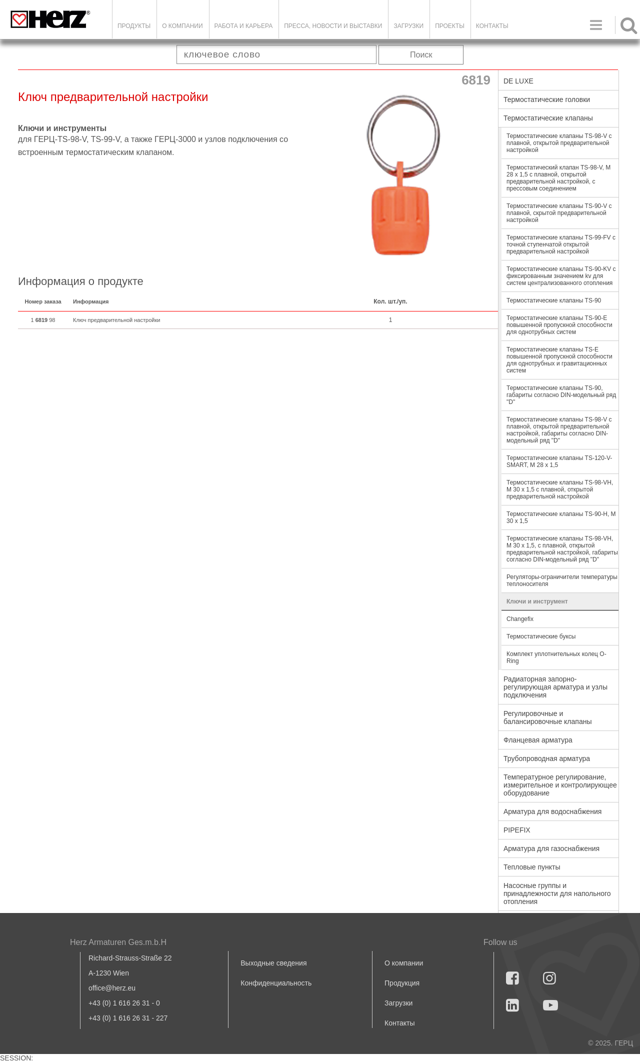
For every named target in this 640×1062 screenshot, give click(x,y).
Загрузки (398, 1003)
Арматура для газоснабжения (552, 848)
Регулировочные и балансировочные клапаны (548, 718)
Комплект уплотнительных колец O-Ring (556, 657)
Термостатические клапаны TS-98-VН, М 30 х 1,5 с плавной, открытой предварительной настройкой (559, 489)
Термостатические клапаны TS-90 (553, 300)
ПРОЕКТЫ (449, 26)
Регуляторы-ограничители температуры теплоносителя (562, 581)
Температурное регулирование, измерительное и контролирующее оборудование (560, 785)
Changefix (520, 619)
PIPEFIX (517, 830)
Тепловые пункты (532, 867)
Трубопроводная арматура (547, 758)
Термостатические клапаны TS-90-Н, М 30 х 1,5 (561, 517)
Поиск (421, 54)
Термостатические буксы (541, 636)
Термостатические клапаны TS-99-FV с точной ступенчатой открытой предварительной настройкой (561, 244)
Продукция (402, 983)
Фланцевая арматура (538, 740)
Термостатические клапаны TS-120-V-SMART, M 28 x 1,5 (559, 461)
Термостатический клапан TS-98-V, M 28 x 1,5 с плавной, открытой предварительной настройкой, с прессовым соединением (558, 178)
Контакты (492, 26)
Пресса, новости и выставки (333, 26)
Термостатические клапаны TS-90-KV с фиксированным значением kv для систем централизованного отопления (561, 276)
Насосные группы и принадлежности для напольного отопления (557, 894)
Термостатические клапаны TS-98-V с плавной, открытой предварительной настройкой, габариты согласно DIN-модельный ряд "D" (559, 430)
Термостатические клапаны (548, 118)
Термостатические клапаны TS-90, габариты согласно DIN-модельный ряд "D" (561, 395)
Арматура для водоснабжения (553, 812)
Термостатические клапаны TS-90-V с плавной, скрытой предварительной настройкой (559, 213)
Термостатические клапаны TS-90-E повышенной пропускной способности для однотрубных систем (559, 325)
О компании (182, 26)
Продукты (134, 26)
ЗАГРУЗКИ (409, 26)
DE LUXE (519, 81)
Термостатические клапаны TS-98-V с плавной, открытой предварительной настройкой (559, 143)
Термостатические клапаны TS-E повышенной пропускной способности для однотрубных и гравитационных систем (559, 360)
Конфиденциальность (276, 983)
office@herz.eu (112, 988)
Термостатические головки (547, 100)
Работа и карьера (243, 26)
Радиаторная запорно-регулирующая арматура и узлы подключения (556, 687)
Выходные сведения (273, 963)
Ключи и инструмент (537, 601)
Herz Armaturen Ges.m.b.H (118, 942)
